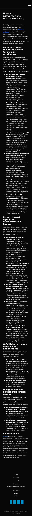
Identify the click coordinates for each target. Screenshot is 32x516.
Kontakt (16, 496)
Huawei (5, 436)
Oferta (16, 474)
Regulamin (16, 484)
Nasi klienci (16, 490)
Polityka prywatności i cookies (16, 486)
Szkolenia (16, 477)
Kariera (16, 493)
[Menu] (29, 5)
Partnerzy (16, 480)
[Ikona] (11, 502)
